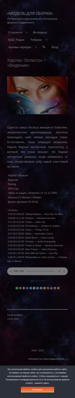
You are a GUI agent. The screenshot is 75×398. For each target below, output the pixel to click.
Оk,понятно (37, 390)
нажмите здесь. (41, 383)
